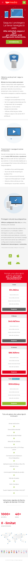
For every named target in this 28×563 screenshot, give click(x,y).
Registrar (14, 309)
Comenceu (14, 42)
